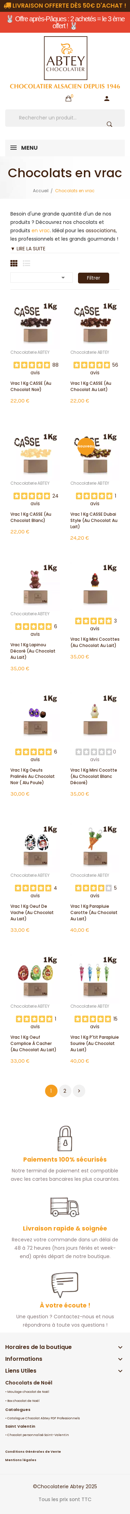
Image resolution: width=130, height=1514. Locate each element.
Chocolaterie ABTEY (30, 352)
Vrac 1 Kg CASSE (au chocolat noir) (30, 386)
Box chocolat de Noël (23, 1401)
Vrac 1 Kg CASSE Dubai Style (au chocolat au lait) (94, 520)
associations (101, 230)
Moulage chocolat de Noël (28, 1392)
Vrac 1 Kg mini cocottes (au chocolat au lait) (95, 642)
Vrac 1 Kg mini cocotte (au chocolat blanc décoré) (93, 776)
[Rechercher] (65, 118)
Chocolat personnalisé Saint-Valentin (38, 1435)
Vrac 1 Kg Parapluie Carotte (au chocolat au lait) (94, 912)
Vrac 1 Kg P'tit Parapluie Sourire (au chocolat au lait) (94, 1043)
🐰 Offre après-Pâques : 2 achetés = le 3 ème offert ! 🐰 (65, 22)
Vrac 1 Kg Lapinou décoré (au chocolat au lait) (32, 651)
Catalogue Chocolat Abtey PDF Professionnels (43, 1418)
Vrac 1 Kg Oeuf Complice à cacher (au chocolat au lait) (33, 1043)
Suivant (79, 1091)
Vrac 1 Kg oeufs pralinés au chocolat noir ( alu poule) (32, 776)
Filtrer (93, 277)
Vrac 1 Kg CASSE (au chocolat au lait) (90, 386)
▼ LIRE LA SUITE (27, 248)
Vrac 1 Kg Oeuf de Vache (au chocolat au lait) (32, 912)
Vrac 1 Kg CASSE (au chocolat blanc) (30, 517)
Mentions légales (20, 1460)
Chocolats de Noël (28, 1382)
